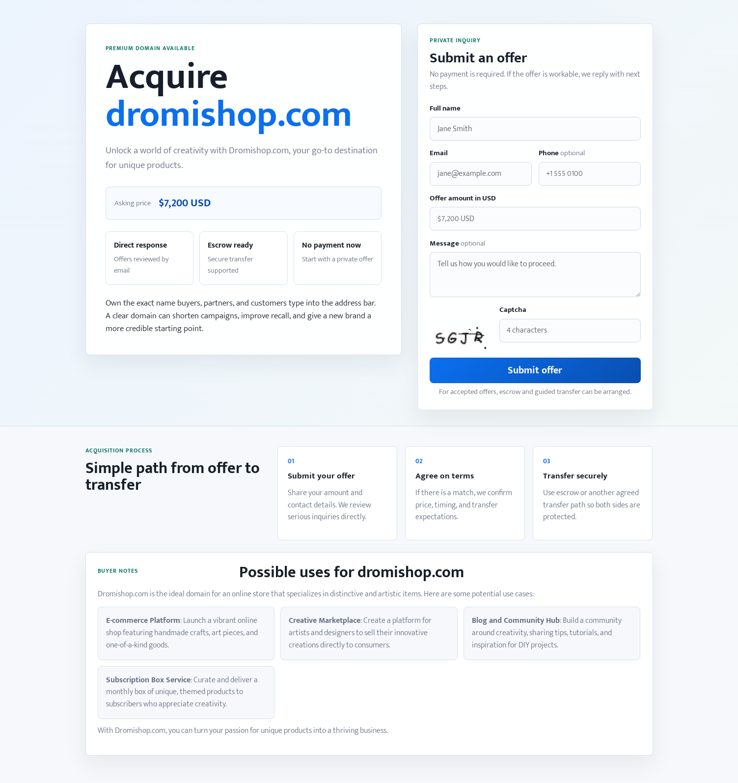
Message (457, 244)
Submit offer (535, 370)
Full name (445, 108)
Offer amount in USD (463, 198)
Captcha (512, 310)
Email (439, 153)
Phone (562, 153)
